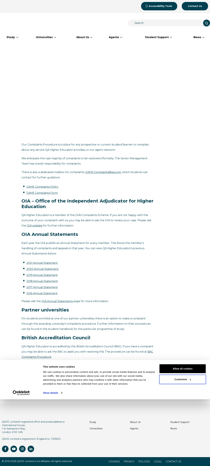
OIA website (34, 225)
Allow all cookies (183, 435)
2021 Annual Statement (42, 262)
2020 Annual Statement (42, 269)
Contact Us (195, 6)
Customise (182, 446)
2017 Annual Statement (42, 287)
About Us (135, 422)
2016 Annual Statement (42, 293)
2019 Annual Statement (42, 275)
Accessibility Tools (158, 6)
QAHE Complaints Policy (42, 186)
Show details (50, 459)
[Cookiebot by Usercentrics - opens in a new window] (21, 459)
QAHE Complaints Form (42, 192)
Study (92, 422)
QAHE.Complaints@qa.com (103, 172)
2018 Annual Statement (42, 281)
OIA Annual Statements (57, 301)
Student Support (179, 422)
